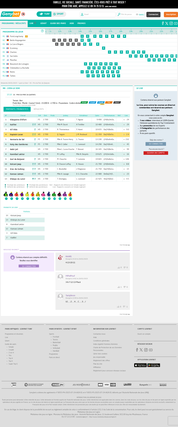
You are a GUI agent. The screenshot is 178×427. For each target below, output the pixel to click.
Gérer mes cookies (100, 354)
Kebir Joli (14, 149)
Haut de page (124, 245)
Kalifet (13, 125)
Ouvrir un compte (143, 334)
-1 (127, 307)
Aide (95, 337)
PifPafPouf (70, 276)
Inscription (171, 15)
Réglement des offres (101, 361)
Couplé (11, 350)
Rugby (55, 345)
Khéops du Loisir (17, 179)
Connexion (153, 15)
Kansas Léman (16, 174)
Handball (56, 351)
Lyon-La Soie (23, 83)
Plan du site (97, 364)
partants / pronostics (17, 109)
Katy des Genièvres (19, 144)
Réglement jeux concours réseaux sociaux (109, 371)
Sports (51, 334)
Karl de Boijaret (17, 159)
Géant (7, 341)
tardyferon (70, 296)
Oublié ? (141, 14)
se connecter (156, 144)
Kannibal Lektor (17, 154)
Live (6, 337)
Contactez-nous (99, 334)
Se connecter (29, 266)
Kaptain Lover (16, 135)
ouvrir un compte (156, 153)
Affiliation (97, 367)
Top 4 (11, 358)
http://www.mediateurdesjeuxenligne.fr (102, 417)
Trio (10, 355)
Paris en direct (54, 357)
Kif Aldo (13, 130)
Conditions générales (101, 341)
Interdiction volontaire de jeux (89, 397)
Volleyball (56, 348)
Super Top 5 (13, 364)
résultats (39, 109)
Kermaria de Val (17, 140)
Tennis (55, 340)
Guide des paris (10, 344)
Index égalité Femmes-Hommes (105, 344)
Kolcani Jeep (15, 164)
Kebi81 (69, 257)
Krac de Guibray (17, 169)
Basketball (57, 342)
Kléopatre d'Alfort (18, 120)
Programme (53, 354)
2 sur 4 (11, 353)
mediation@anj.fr (82, 417)
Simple (11, 347)
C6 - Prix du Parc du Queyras (40, 83)
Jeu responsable (99, 357)
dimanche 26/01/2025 (9, 83)
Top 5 (11, 361)
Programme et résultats (14, 334)
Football (56, 337)
